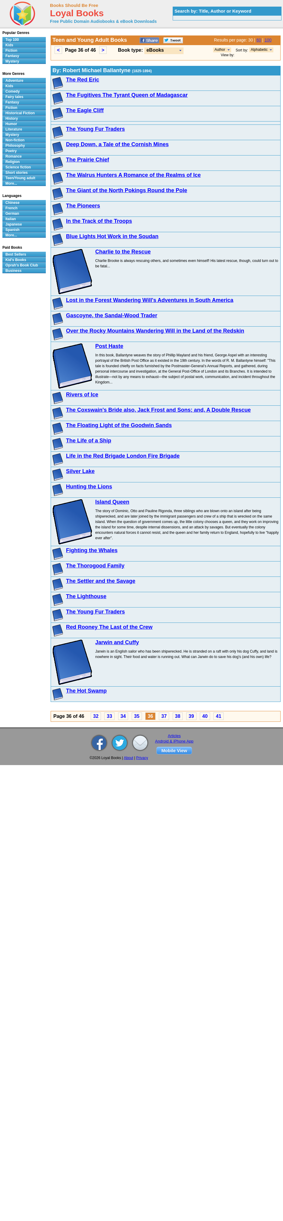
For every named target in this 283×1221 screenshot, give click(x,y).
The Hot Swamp (86, 691)
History (11, 118)
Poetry (11, 151)
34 (123, 716)
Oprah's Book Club (21, 265)
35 (137, 716)
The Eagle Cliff (85, 110)
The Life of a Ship (88, 441)
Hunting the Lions (89, 487)
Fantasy (12, 56)
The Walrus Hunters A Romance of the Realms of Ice (133, 175)
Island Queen (112, 502)
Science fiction (18, 167)
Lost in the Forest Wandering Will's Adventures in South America (149, 300)
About (128, 758)
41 (218, 716)
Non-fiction (14, 140)
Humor (11, 124)
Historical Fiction (20, 113)
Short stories (16, 173)
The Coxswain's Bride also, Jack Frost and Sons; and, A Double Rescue (158, 410)
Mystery (12, 61)
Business (13, 271)
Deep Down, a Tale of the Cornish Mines (117, 144)
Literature (13, 129)
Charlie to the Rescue (123, 252)
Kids (9, 45)
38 (178, 716)
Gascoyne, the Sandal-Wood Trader (111, 315)
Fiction (11, 50)
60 (258, 40)
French (11, 208)
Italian (10, 219)
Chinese (12, 203)
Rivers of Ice (82, 395)
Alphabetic (259, 50)
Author (220, 50)
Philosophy (15, 145)
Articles (174, 736)
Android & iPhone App (174, 741)
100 (268, 40)
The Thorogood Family (95, 566)
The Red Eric (82, 80)
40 (205, 716)
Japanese (13, 224)
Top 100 (12, 40)
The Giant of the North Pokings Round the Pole (126, 190)
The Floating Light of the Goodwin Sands (119, 425)
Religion (12, 162)
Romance (13, 156)
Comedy (12, 91)
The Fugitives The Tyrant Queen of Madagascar (127, 95)
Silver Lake (80, 471)
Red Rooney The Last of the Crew (109, 627)
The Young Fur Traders (95, 129)
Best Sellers (15, 254)
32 (96, 716)
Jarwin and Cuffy (117, 642)
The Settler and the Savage (100, 581)
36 (150, 716)
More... (11, 183)
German (12, 213)
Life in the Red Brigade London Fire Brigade (123, 456)
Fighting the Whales (92, 550)
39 (191, 716)
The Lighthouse (86, 596)
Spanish (12, 230)
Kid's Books (15, 260)
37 (164, 716)
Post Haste (109, 346)
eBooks (155, 50)
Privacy (142, 758)
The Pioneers (83, 206)
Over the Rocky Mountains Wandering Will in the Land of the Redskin (155, 331)
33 (109, 716)
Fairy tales (14, 97)
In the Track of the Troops (99, 221)
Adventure (14, 80)
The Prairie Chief (87, 160)
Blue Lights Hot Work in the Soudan (112, 236)
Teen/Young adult (20, 178)
